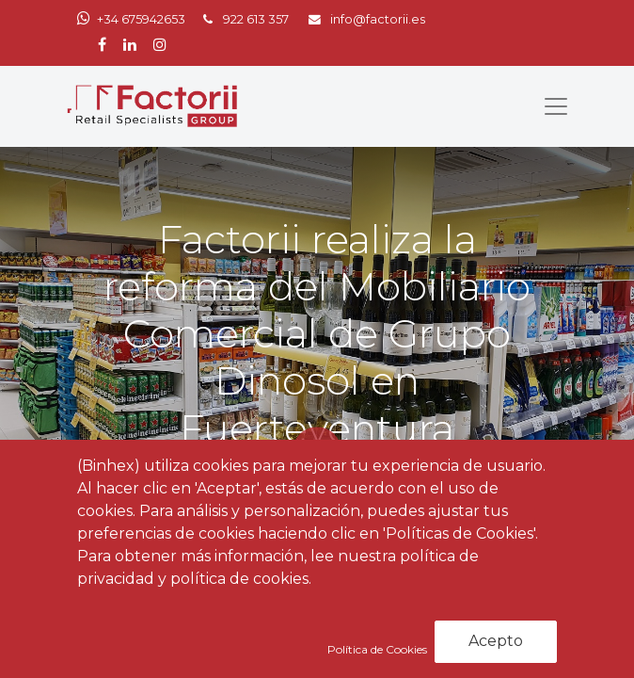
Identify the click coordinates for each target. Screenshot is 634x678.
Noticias (173, 576)
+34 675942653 (141, 19)
